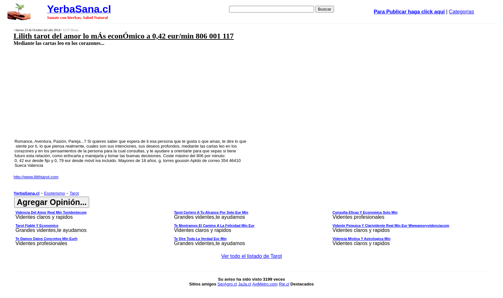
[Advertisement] (197, 92)
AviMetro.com (264, 284)
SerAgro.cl (227, 284)
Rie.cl (284, 284)
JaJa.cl (244, 284)
